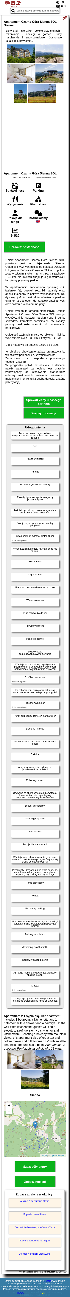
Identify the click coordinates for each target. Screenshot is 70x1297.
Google (47, 1281)
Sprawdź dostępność (24, 247)
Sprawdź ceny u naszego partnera (43, 401)
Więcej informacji (44, 413)
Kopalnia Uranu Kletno (34, 1214)
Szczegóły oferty (35, 1166)
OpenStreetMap (58, 1155)
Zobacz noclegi (35, 1181)
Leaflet (44, 1155)
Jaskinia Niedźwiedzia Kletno (34, 1201)
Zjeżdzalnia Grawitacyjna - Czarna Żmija (35, 1227)
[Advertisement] (35, 136)
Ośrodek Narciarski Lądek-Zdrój (34, 1254)
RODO (20, 1293)
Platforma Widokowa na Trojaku (34, 1240)
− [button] (9, 1111)
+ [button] (9, 1106)
